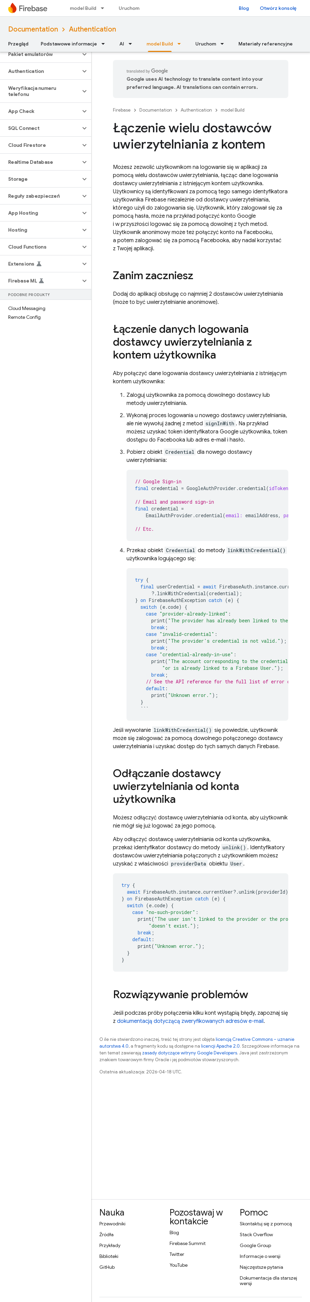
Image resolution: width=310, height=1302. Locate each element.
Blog (244, 8)
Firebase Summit (188, 1243)
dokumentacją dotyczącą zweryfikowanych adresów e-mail (190, 1021)
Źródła (106, 1234)
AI (121, 44)
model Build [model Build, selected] (160, 44)
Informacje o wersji (260, 1256)
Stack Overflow (256, 1234)
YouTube (179, 1265)
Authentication (92, 29)
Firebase (122, 110)
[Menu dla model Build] (104, 8)
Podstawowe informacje (69, 44)
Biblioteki (108, 1256)
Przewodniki (112, 1224)
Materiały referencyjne (265, 44)
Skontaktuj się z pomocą (266, 1224)
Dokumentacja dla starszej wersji (268, 1280)
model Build (83, 8)
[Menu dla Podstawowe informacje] (105, 44)
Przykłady (109, 1245)
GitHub (107, 1267)
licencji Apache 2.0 (220, 1046)
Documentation (33, 29)
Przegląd (18, 44)
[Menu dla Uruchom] (224, 44)
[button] (40, 54)
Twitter (177, 1254)
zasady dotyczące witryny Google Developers (189, 1053)
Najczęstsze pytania (261, 1267)
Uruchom (129, 8)
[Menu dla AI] (132, 44)
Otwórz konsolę (278, 8)
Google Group (255, 1245)
